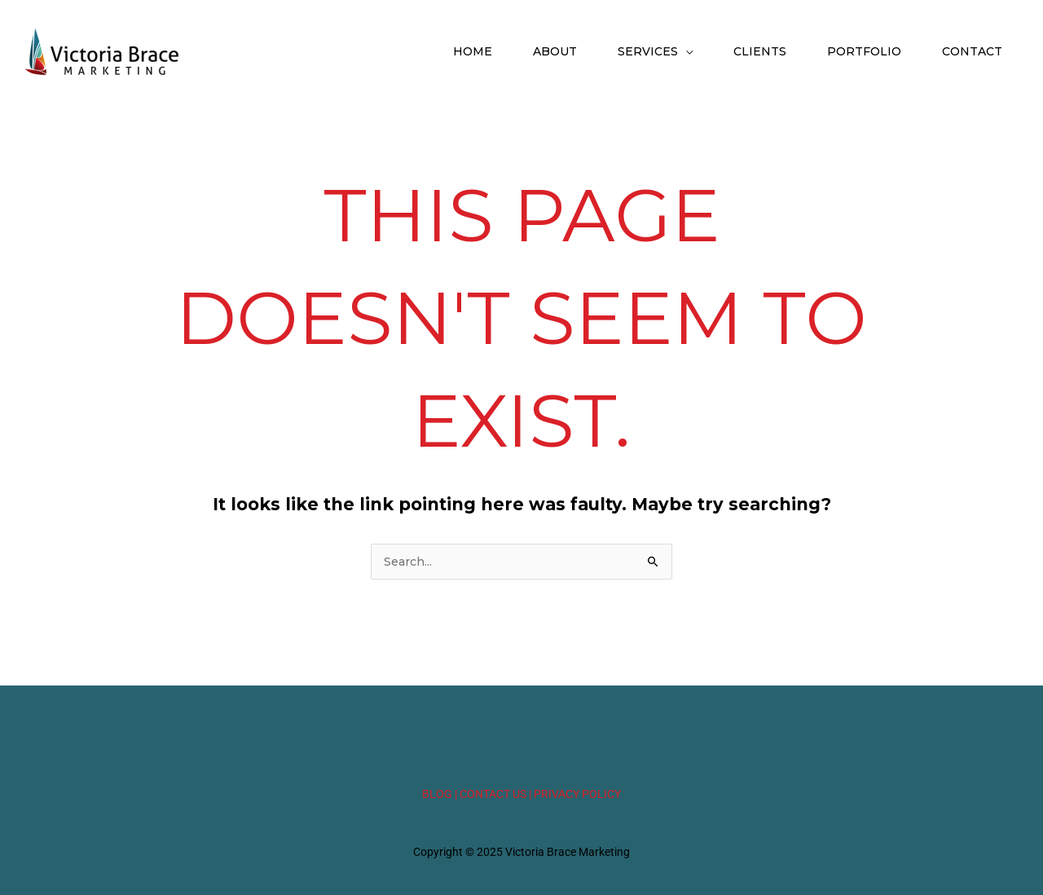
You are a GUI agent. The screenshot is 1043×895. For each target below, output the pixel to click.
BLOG (437, 793)
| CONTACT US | (493, 793)
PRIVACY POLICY (577, 793)
